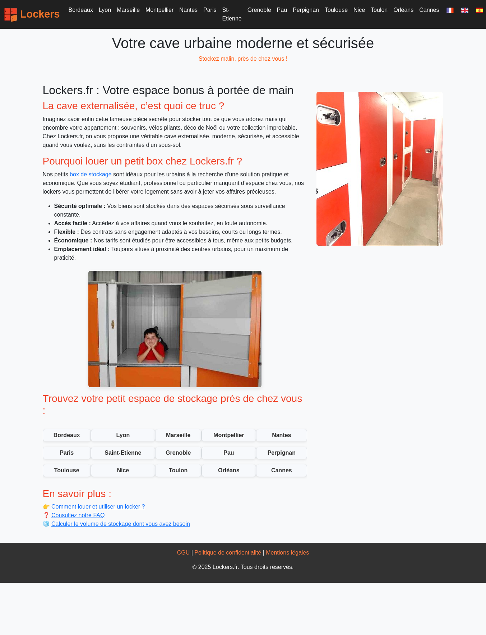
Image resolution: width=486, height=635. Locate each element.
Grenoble (259, 10)
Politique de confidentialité (227, 553)
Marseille (128, 10)
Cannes (429, 10)
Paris (209, 10)
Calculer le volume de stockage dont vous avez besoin (120, 524)
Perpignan (306, 10)
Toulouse (336, 10)
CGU (183, 553)
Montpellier (159, 10)
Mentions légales (287, 553)
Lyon (105, 10)
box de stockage (91, 174)
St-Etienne (232, 14)
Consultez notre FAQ (78, 515)
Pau (282, 10)
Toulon (379, 10)
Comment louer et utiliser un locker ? (98, 507)
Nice (359, 10)
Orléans (403, 10)
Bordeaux (80, 10)
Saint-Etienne (123, 453)
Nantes (188, 10)
